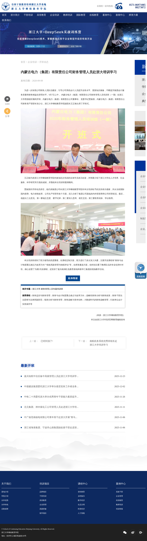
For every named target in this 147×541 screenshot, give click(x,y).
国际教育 (80, 15)
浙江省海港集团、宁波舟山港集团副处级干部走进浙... (51, 427)
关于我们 (6, 483)
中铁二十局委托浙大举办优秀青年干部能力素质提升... (51, 396)
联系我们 (6, 20)
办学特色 (4, 505)
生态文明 (81, 505)
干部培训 (28, 15)
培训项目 (44, 483)
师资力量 (133, 15)
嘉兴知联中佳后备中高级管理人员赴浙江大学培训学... (51, 376)
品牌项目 (43, 492)
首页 (4, 15)
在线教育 (94, 15)
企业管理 (43, 505)
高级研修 (43, 509)
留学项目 (43, 513)
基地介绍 (4, 492)
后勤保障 (4, 509)
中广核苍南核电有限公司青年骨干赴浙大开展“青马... (50, 417)
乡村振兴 (81, 496)
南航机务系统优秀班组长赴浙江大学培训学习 (103, 343)
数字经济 (81, 500)
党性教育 (81, 492)
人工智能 (81, 513)
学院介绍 (4, 496)
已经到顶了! (47, 341)
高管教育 (41, 15)
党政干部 (119, 492)
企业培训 (54, 15)
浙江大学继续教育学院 (10, 532)
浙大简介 (15, 15)
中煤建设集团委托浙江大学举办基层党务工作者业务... (51, 386)
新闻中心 (120, 15)
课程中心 (83, 483)
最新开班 (27, 366)
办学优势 (4, 500)
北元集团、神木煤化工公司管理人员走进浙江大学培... (51, 407)
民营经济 (81, 509)
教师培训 (67, 15)
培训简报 (119, 509)
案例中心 (107, 15)
